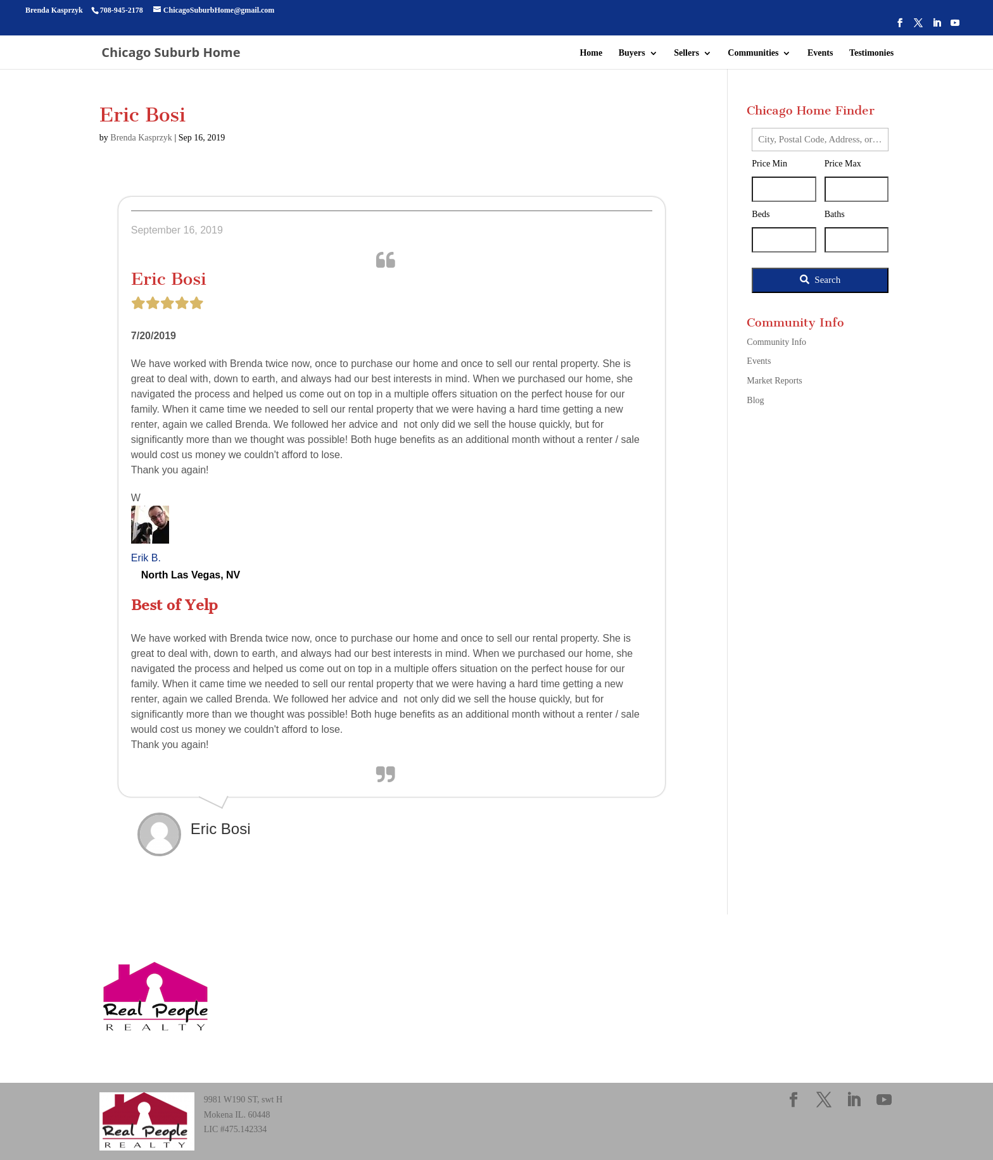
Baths (835, 214)
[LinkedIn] (936, 26)
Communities (753, 53)
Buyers (632, 53)
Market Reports (774, 380)
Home (590, 53)
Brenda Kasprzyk (141, 137)
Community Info (776, 342)
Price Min (769, 163)
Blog (755, 400)
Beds (760, 214)
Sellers (686, 53)
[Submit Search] (820, 280)
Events (820, 53)
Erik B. (146, 557)
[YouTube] (955, 26)
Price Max (843, 163)
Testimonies (871, 53)
